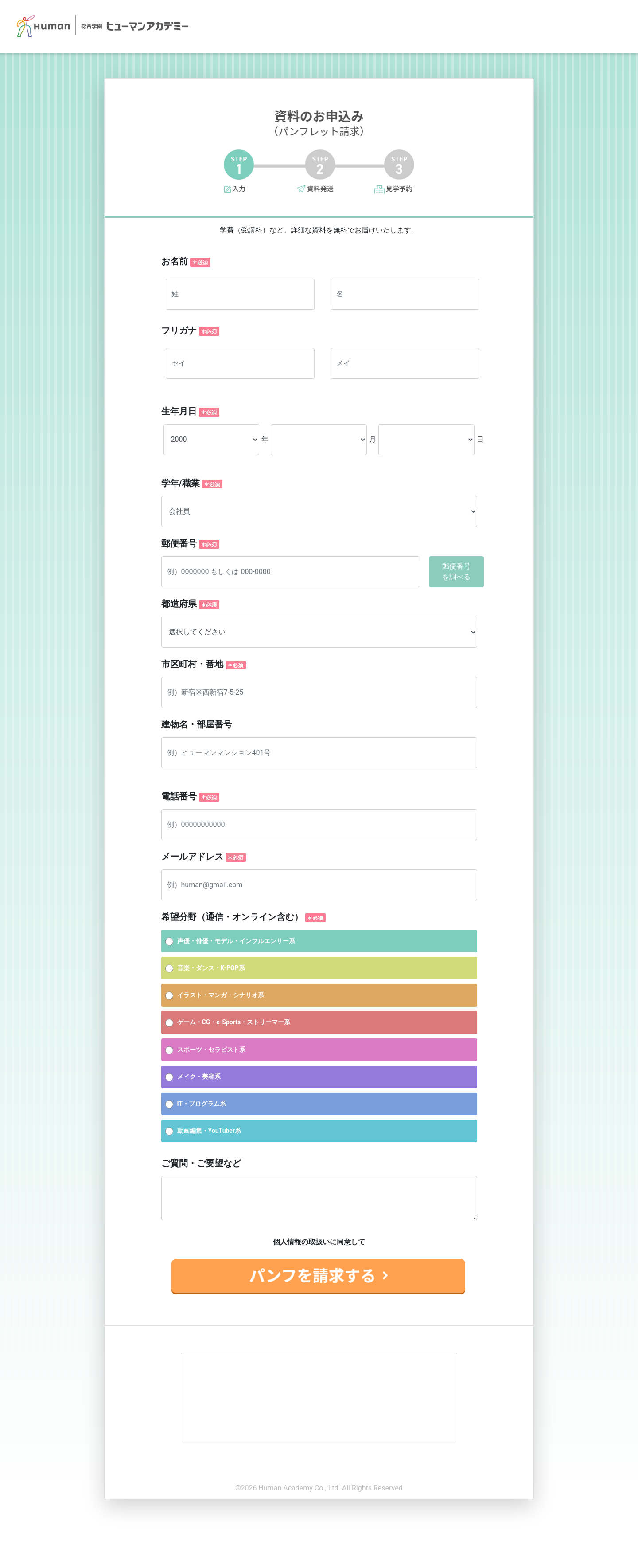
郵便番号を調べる (456, 571)
